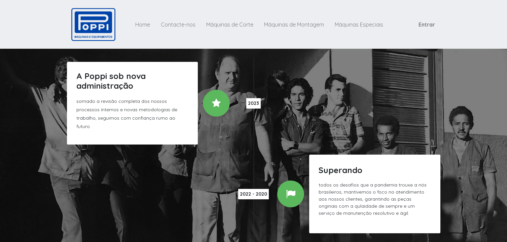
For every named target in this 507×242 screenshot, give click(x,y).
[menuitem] (142, 24)
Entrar (427, 24)
